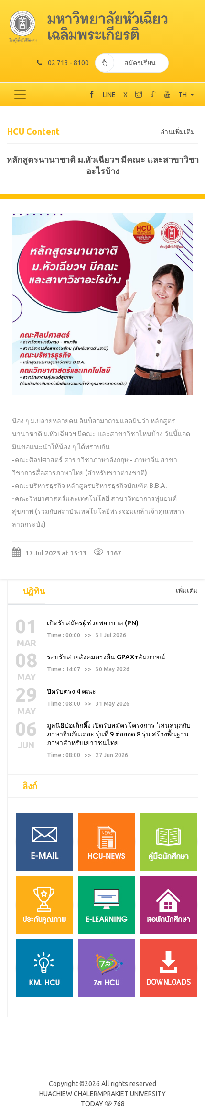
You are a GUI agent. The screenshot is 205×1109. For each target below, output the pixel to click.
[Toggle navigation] (20, 94)
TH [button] (183, 95)
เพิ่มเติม (187, 590)
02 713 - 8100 (63, 63)
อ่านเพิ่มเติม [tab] (178, 132)
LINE (109, 95)
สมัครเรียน (125, 62)
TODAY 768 (103, 1104)
